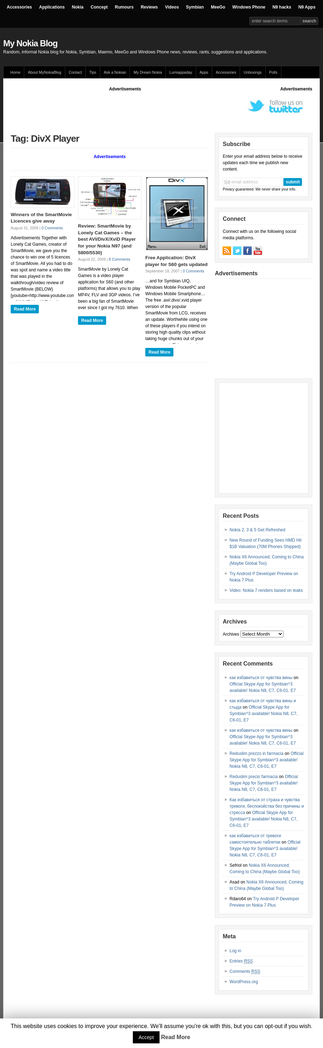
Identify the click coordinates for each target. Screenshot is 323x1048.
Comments (244, 971)
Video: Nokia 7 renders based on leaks (266, 590)
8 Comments (119, 259)
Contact (75, 72)
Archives (231, 634)
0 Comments (52, 228)
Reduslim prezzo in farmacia (256, 753)
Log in (235, 950)
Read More (25, 309)
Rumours (124, 7)
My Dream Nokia (148, 72)
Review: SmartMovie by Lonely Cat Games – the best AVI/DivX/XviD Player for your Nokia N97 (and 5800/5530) (107, 239)
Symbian (195, 7)
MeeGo (218, 7)
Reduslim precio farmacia (253, 776)
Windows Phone (248, 7)
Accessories (19, 7)
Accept (146, 1037)
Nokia (78, 7)
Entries (240, 961)
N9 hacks (281, 7)
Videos (172, 7)
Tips (93, 72)
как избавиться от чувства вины (260, 677)
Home (15, 72)
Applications (52, 7)
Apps (204, 72)
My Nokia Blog (30, 43)
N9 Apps (307, 7)
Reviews (149, 7)
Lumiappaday (181, 72)
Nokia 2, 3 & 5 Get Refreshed (257, 529)
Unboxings (252, 72)
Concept (99, 7)
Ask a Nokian (115, 72)
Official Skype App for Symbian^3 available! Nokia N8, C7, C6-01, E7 (263, 714)
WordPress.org (243, 981)
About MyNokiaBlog (44, 72)
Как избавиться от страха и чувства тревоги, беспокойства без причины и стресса (266, 806)
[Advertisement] (140, 108)
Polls (273, 72)
